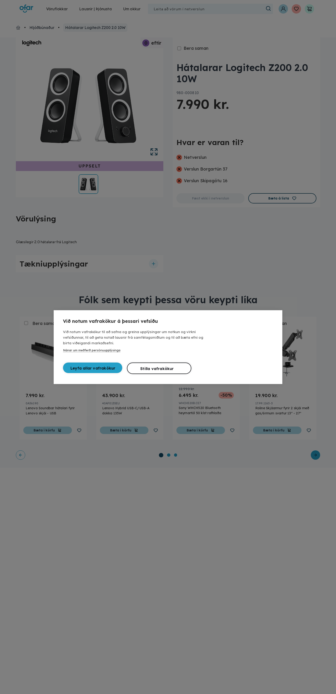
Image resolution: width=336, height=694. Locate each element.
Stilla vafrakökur (157, 368)
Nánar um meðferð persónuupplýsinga (91, 350)
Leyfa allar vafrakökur (92, 368)
